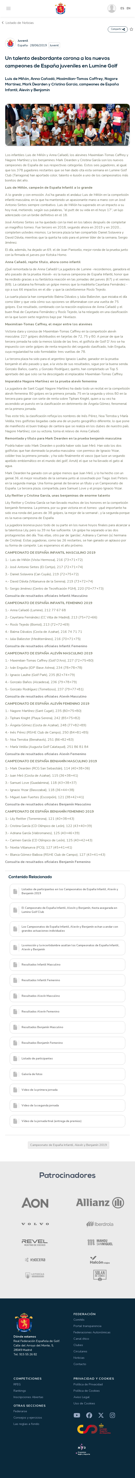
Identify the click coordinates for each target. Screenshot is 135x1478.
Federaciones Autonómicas (92, 1332)
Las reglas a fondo (26, 1424)
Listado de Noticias (18, 23)
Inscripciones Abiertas (28, 1397)
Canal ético (81, 1339)
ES (122, 8)
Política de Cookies (87, 1391)
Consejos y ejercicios (28, 1417)
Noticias (79, 1358)
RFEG (17, 1384)
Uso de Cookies (84, 1403)
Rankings (20, 1391)
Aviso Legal (82, 1397)
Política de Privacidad (88, 1384)
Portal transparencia (87, 1326)
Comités (79, 1319)
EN (128, 8)
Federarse (20, 1411)
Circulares (80, 1351)
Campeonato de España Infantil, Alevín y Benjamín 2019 (68, 1145)
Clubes (78, 1345)
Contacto (80, 1364)
